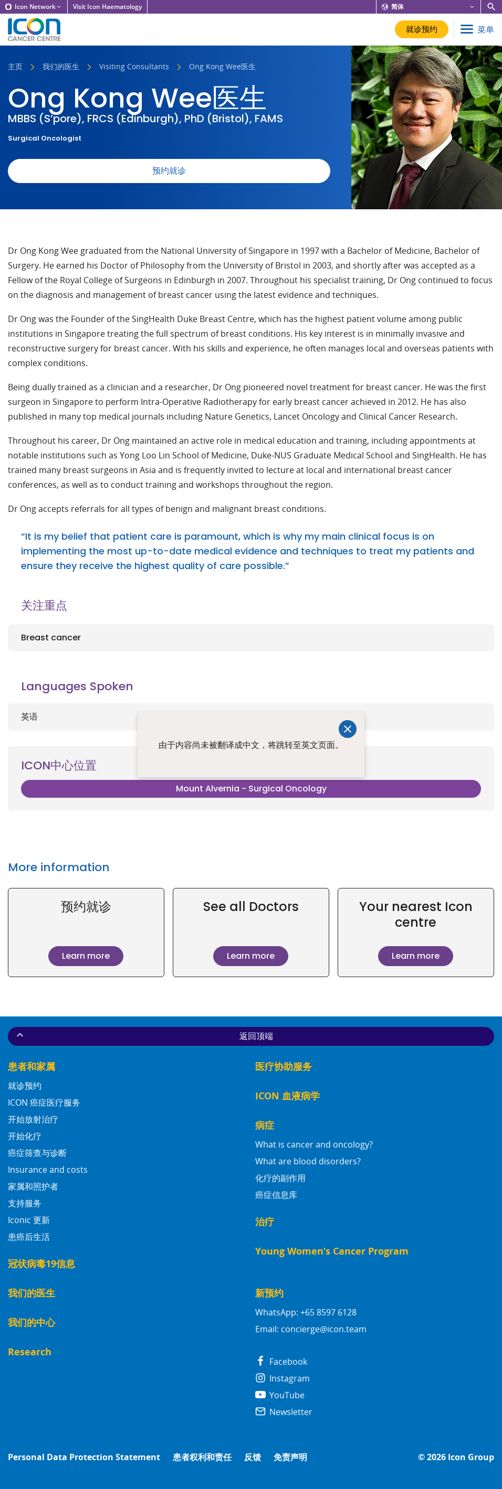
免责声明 (290, 1457)
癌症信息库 (276, 1195)
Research (29, 1351)
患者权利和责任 (202, 1457)
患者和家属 (31, 1066)
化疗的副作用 (280, 1178)
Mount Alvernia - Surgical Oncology (251, 789)
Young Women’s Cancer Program (332, 1251)
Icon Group (471, 1457)
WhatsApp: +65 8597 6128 (306, 1312)
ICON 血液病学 (287, 1095)
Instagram (282, 1378)
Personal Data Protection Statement (84, 1457)
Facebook (281, 1361)
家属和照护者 (33, 1186)
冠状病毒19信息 (41, 1263)
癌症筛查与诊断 (37, 1153)
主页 (15, 67)
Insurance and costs (48, 1169)
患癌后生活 (29, 1236)
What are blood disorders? (308, 1161)
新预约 (269, 1293)
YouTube (280, 1395)
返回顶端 (144, 1036)
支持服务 (24, 1203)
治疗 (264, 1221)
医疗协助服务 (283, 1066)
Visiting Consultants (134, 67)
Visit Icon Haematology (107, 7)
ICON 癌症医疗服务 (44, 1102)
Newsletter (283, 1412)
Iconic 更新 (29, 1220)
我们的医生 (61, 67)
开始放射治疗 (33, 1119)
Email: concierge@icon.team (311, 1329)
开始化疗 (24, 1136)
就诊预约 (24, 1085)
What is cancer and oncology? (314, 1144)
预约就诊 (169, 171)
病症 (264, 1125)
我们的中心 (31, 1322)
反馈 (252, 1457)
